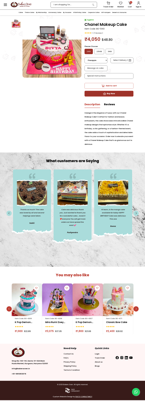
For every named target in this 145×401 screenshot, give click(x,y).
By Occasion (67, 12)
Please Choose (91, 46)
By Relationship (41, 12)
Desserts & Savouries (119, 12)
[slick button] (9, 214)
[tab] (92, 106)
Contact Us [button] (68, 354)
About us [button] (98, 362)
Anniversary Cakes (54, 12)
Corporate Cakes (93, 12)
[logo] (21, 4)
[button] (5, 4)
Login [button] (97, 354)
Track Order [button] (100, 358)
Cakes (21, 12)
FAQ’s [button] (66, 358)
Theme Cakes (29, 12)
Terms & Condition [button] (72, 371)
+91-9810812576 (19, 374)
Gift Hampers (105, 12)
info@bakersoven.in (21, 369)
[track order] (108, 4)
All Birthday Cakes (79, 12)
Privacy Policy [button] (69, 362)
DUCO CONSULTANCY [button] (83, 397)
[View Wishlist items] (120, 4)
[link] (93, 4)
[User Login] (138, 4)
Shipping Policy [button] (70, 367)
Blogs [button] (97, 367)
